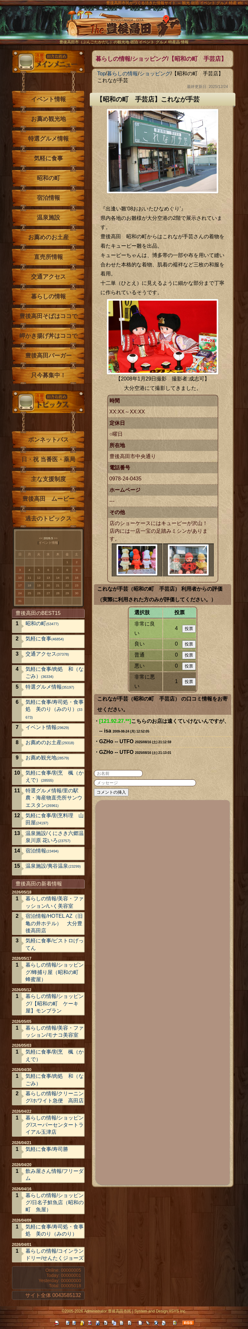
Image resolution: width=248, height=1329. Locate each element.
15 (67, 577)
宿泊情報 (48, 198)
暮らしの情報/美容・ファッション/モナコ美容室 (55, 1031)
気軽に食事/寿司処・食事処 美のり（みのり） (55, 709)
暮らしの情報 (122, 73)
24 (20, 593)
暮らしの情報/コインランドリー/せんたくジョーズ (55, 1254)
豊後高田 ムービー (48, 499)
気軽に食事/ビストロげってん (55, 944)
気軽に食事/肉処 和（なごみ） (55, 672)
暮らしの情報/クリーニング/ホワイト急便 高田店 (55, 1097)
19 (39, 585)
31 (20, 601)
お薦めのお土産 (48, 237)
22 (67, 585)
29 (67, 593)
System (140, 1311)
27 (48, 593)
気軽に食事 (48, 158)
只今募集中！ (48, 375)
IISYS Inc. (177, 1311)
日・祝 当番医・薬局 (48, 459)
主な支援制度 (48, 479)
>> (55, 538)
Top (101, 73)
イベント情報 (48, 99)
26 (39, 593)
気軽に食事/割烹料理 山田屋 (55, 819)
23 (76, 585)
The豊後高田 (124, 27)
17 (20, 585)
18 (29, 585)
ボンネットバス (48, 439)
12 (39, 577)
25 (29, 593)
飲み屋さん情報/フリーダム (55, 1174)
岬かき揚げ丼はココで (48, 336)
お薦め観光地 (48, 119)
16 (76, 577)
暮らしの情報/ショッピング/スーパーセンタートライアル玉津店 (55, 1125)
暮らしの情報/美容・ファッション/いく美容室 (55, 902)
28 (57, 593)
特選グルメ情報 (48, 138)
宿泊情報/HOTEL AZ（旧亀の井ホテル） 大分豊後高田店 (54, 923)
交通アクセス (48, 276)
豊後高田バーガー (48, 355)
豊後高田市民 (119, 1311)
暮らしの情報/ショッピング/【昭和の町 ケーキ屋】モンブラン (55, 1003)
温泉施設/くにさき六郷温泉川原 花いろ (55, 837)
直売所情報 (48, 257)
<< (41, 538)
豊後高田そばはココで (48, 316)
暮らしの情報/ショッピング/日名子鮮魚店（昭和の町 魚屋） (55, 1203)
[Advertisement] (163, 991)
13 (48, 577)
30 (76, 593)
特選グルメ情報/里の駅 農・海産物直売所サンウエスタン (55, 798)
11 (29, 577)
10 (20, 577)
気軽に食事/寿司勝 (47, 1149)
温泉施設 (48, 217)
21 (57, 585)
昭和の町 (48, 178)
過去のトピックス (48, 518)
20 (48, 585)
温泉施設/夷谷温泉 (53, 866)
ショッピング (155, 73)
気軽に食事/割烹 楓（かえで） (55, 776)
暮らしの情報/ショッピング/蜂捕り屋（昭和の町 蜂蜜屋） (55, 972)
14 (57, 577)
